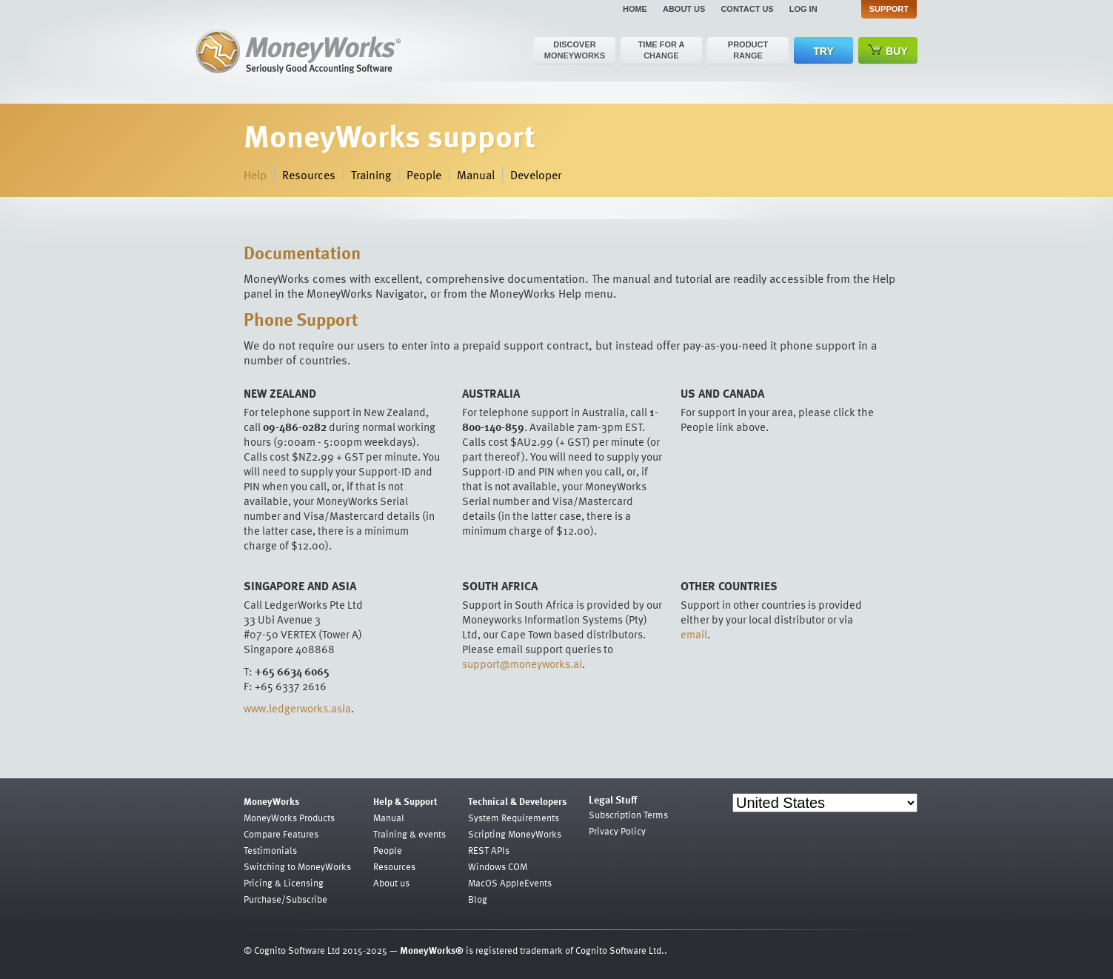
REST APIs (488, 850)
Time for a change (661, 50)
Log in (803, 8)
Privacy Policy (617, 830)
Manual (476, 175)
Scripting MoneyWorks (514, 833)
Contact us (747, 8)
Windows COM (497, 866)
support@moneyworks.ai (522, 663)
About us (684, 8)
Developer (535, 175)
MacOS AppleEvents (510, 882)
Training (371, 175)
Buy (888, 50)
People (424, 175)
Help (255, 175)
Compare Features (281, 833)
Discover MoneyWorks (575, 50)
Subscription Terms (628, 814)
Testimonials (270, 850)
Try (823, 51)
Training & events (409, 833)
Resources (308, 175)
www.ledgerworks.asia (297, 708)
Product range (748, 50)
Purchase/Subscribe (285, 899)
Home (635, 8)
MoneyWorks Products (289, 817)
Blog (477, 899)
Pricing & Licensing (284, 882)
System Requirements (513, 817)
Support (889, 8)
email (694, 634)
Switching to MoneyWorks (297, 866)
